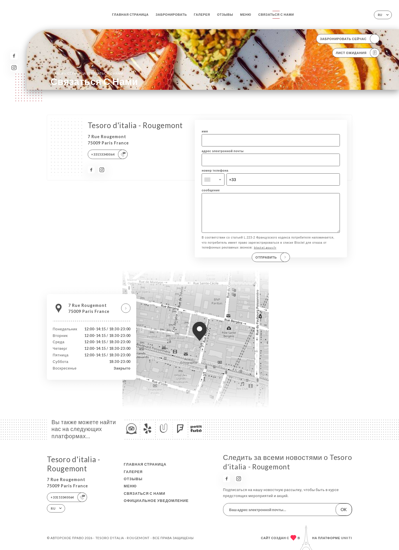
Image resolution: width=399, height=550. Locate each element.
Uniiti (346, 538)
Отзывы (225, 14)
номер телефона (215, 170)
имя (205, 131)
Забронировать (171, 14)
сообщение (211, 190)
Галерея (202, 14)
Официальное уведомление (156, 500)
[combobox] (213, 179)
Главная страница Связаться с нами (87, 73)
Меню (245, 14)
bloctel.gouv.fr (265, 253)
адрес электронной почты (223, 151)
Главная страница (130, 14)
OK (343, 509)
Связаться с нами (276, 14)
